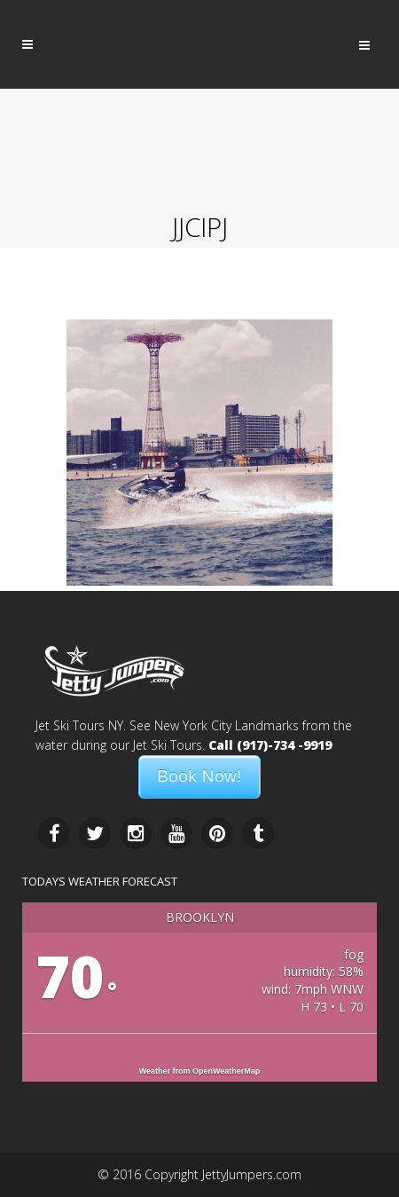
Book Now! (199, 776)
